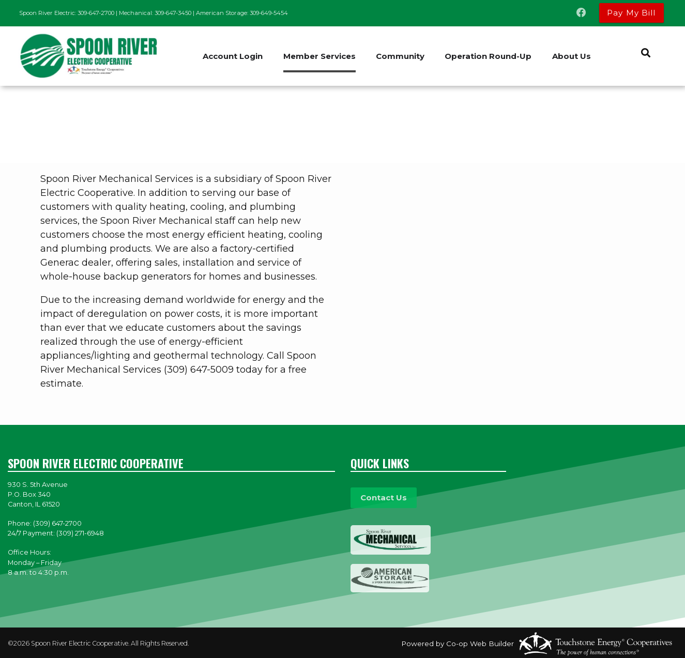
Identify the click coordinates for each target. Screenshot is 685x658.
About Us (572, 56)
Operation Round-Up (489, 56)
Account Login (233, 56)
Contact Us (383, 497)
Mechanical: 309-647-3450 (155, 13)
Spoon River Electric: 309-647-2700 (66, 13)
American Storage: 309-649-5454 (242, 13)
